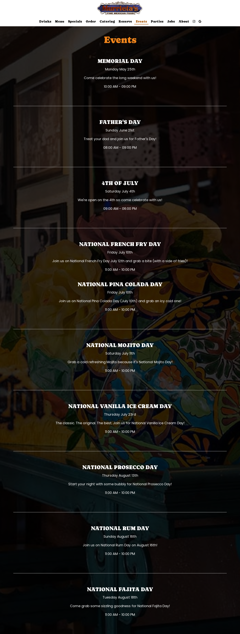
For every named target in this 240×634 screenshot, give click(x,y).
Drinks (45, 21)
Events (141, 21)
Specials (75, 21)
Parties (157, 21)
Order (91, 21)
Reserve (125, 21)
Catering (107, 21)
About (184, 21)
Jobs (171, 21)
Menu (59, 21)
